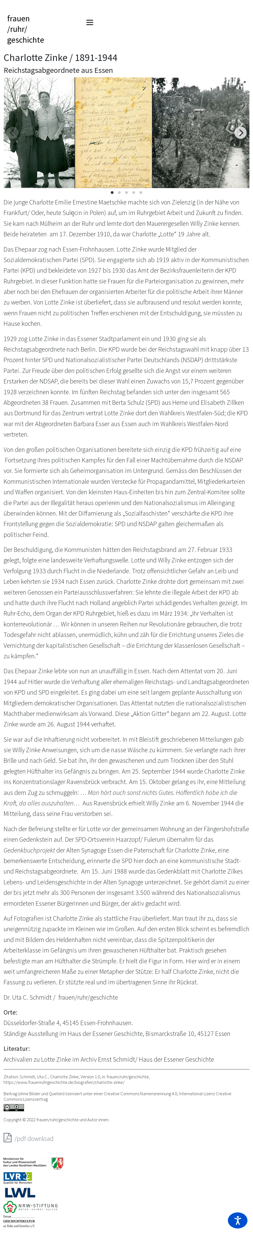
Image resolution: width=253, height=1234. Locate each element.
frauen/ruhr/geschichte (25, 29)
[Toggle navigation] (89, 22)
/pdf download (29, 1137)
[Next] (240, 133)
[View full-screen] (243, 83)
